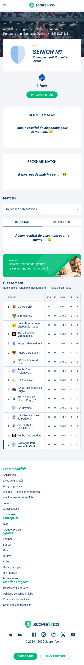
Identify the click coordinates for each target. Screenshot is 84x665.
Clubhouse (9, 514)
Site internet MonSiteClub (18, 497)
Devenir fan (41, 95)
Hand (6, 550)
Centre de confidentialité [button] (17, 604)
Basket (7, 544)
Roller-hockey (11, 578)
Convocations (11, 508)
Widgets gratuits (12, 486)
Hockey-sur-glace (13, 567)
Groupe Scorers (12, 529)
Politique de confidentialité (18, 593)
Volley (6, 561)
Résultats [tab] (22, 221)
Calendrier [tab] (61, 221)
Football (7, 538)
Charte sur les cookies (16, 599)
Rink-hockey (10, 572)
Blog (5, 523)
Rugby (24, 29)
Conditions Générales (15, 588)
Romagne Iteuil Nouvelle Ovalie (24, 33)
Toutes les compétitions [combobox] (21, 209)
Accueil (8, 29)
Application (9, 474)
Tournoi (7, 503)
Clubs (39, 29)
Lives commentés (13, 480)
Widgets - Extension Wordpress (21, 491)
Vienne (54, 29)
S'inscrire (25, 656)
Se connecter (55, 656)
